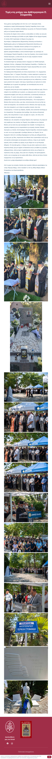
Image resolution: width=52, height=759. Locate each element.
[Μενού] (49, 3)
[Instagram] (12, 743)
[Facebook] (7, 743)
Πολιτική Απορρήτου (26, 752)
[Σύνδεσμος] (4, 4)
